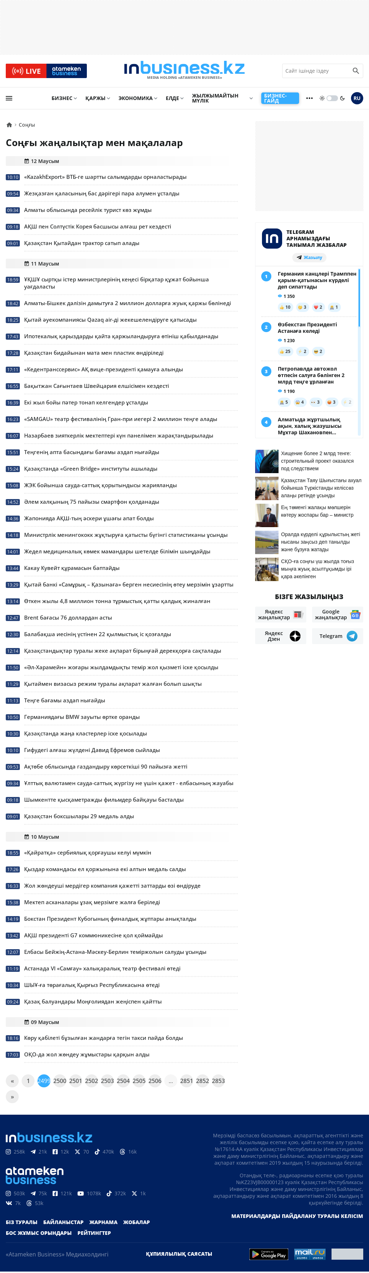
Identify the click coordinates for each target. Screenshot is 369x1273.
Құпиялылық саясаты (179, 1255)
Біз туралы (21, 1223)
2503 (107, 1082)
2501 (75, 1082)
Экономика (136, 99)
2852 (202, 1082)
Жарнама (103, 1223)
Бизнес (62, 99)
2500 (59, 1082)
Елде (172, 99)
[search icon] (356, 71)
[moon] (342, 100)
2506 (154, 1082)
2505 (139, 1082)
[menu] (9, 99)
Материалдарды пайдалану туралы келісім (297, 1217)
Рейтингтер (94, 1234)
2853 (218, 1082)
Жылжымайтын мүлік (215, 99)
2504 (123, 1082)
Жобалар (136, 1223)
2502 (91, 1082)
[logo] (184, 72)
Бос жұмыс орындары (39, 1234)
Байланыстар (63, 1223)
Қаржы (95, 99)
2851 (186, 1082)
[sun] (322, 100)
